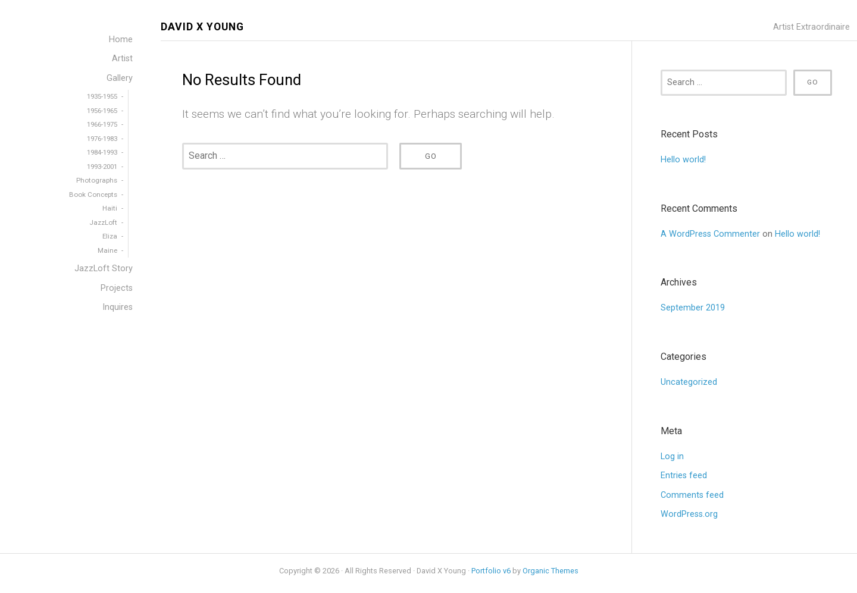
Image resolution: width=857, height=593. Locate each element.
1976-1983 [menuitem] (102, 138)
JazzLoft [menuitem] (103, 222)
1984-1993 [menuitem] (102, 152)
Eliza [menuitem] (109, 236)
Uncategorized (689, 382)
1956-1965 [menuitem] (102, 110)
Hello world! (683, 160)
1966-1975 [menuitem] (102, 124)
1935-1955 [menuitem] (102, 96)
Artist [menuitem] (122, 59)
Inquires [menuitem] (117, 307)
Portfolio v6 (491, 570)
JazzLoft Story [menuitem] (103, 268)
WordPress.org (689, 514)
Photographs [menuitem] (96, 180)
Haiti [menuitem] (109, 208)
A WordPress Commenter (710, 234)
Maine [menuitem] (107, 250)
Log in (672, 456)
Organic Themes (550, 570)
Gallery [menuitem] (120, 78)
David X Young (202, 27)
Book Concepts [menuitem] (93, 194)
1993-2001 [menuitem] (102, 166)
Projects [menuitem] (117, 288)
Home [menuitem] (121, 39)
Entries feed (684, 475)
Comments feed (692, 495)
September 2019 (693, 308)
